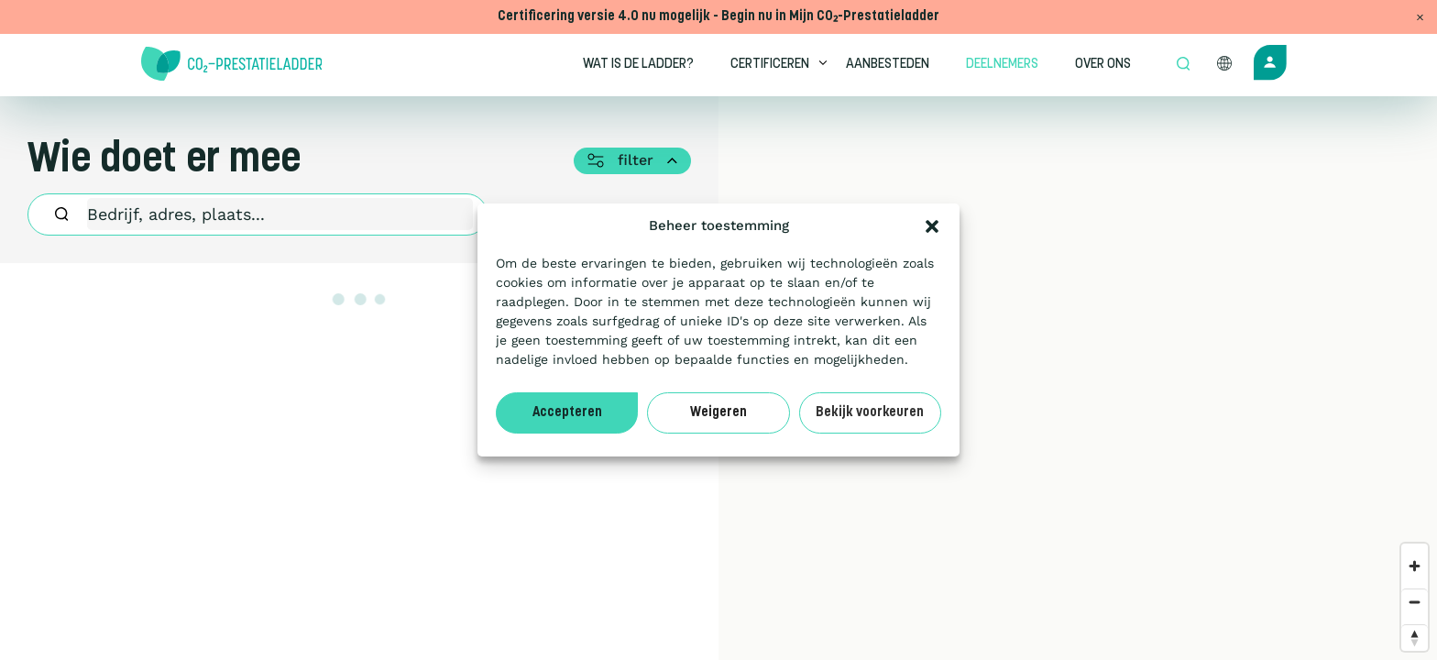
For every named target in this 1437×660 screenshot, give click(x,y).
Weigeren (718, 413)
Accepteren (567, 413)
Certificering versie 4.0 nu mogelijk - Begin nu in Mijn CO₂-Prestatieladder (718, 17)
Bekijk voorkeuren (870, 413)
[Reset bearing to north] (1414, 637)
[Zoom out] (1414, 601)
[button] (932, 226)
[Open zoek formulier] (1183, 65)
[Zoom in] (1414, 566)
